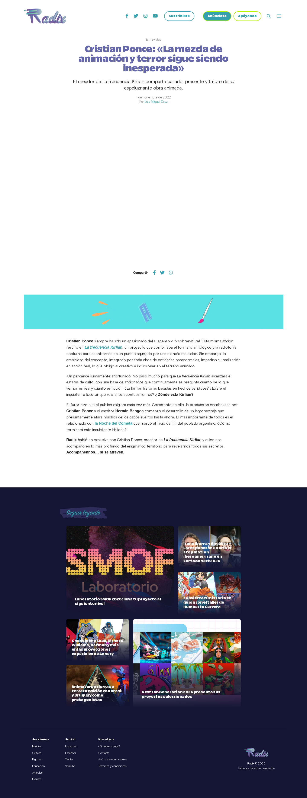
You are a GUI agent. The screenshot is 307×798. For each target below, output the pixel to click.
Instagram (71, 746)
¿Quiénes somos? (109, 746)
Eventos (36, 779)
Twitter (69, 759)
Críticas (36, 753)
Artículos (37, 772)
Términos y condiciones (112, 766)
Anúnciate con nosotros (112, 759)
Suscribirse (179, 16)
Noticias (37, 746)
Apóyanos (247, 16)
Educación (38, 766)
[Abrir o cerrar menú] (279, 16)
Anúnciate (217, 16)
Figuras (36, 759)
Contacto (103, 753)
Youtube (70, 766)
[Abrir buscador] (269, 16)
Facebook (70, 753)
